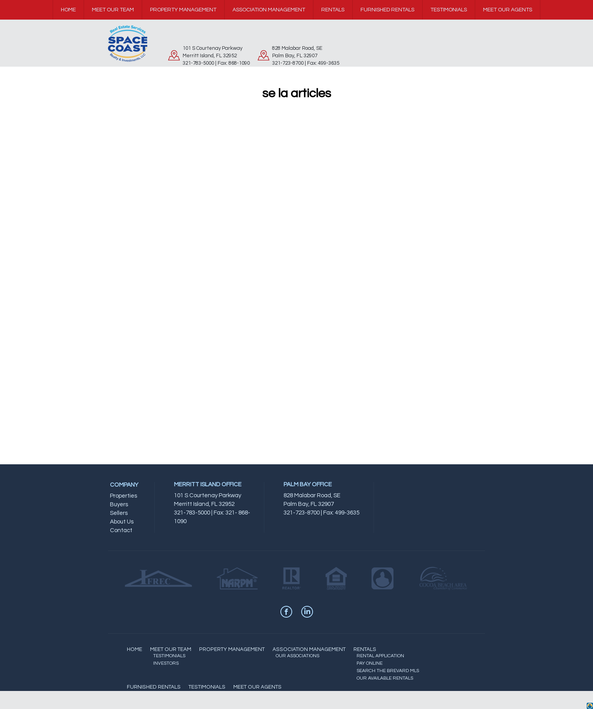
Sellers (119, 513)
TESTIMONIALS (169, 655)
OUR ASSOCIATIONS (297, 655)
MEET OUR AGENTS (257, 687)
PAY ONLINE (370, 663)
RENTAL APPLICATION (380, 655)
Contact (121, 530)
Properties (123, 496)
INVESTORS (166, 663)
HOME (134, 649)
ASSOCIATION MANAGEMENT (309, 649)
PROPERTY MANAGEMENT (232, 649)
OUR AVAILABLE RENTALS (385, 678)
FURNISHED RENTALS (154, 687)
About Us (122, 522)
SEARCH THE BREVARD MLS (388, 670)
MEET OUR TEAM (170, 649)
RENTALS (364, 649)
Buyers (119, 504)
